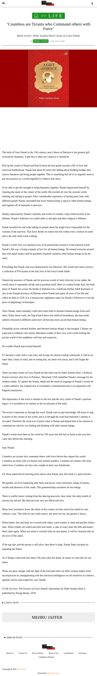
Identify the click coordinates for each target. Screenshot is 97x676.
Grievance (82, 653)
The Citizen (21, 669)
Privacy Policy (38, 653)
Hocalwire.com (53, 673)
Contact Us (23, 653)
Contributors (69, 653)
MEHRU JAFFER (47, 617)
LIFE (55, 16)
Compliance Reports (46, 657)
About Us (10, 653)
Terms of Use (53, 653)
